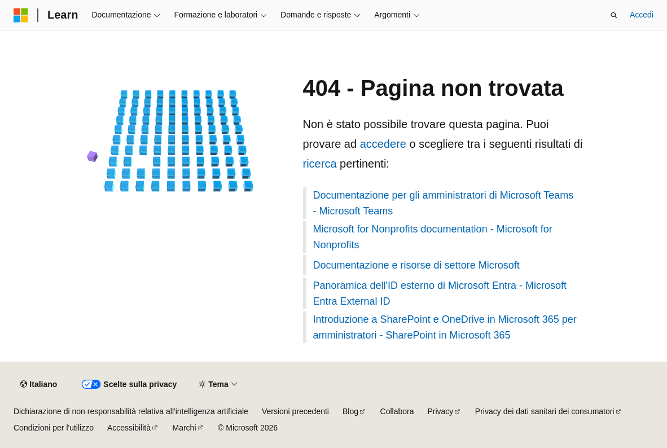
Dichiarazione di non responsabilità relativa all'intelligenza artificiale (131, 411)
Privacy (440, 411)
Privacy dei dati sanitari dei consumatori (545, 411)
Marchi (184, 427)
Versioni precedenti (295, 411)
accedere (383, 144)
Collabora (397, 411)
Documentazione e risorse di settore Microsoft (416, 265)
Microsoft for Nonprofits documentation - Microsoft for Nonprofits (432, 237)
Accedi (641, 14)
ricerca (320, 163)
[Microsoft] (21, 15)
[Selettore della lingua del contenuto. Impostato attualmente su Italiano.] (39, 385)
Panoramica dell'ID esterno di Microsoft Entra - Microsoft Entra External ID (440, 293)
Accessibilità (129, 427)
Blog (350, 411)
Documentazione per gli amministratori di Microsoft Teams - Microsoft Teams (443, 203)
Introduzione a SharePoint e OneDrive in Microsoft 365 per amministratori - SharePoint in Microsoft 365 (445, 327)
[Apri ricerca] (614, 15)
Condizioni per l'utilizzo (54, 427)
